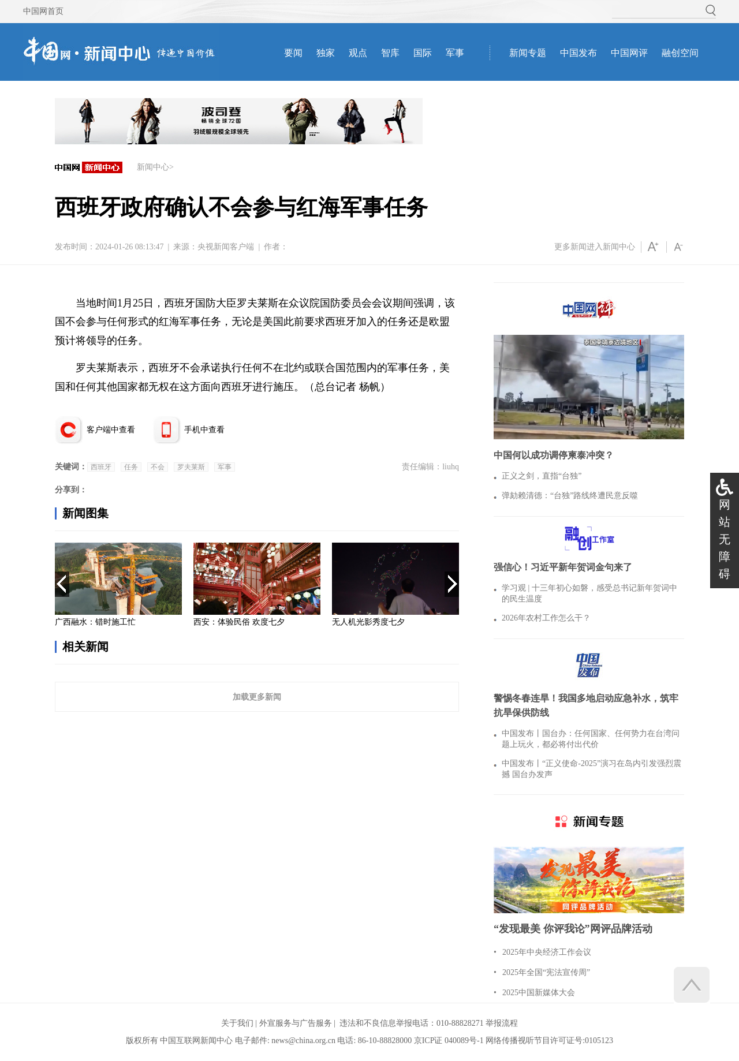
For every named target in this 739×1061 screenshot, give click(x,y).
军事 (225, 467)
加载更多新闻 (257, 696)
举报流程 (502, 1023)
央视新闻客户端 (225, 246)
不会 (158, 467)
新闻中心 (153, 167)
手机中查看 (204, 429)
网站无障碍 (724, 539)
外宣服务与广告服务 (295, 1023)
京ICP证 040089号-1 (449, 1040)
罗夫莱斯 (191, 467)
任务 (131, 467)
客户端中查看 (111, 429)
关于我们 (237, 1023)
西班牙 (101, 467)
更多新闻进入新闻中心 (594, 246)
